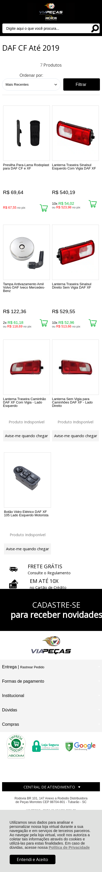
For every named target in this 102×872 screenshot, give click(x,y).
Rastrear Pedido (32, 667)
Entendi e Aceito (32, 859)
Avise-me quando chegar (26, 435)
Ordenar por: (31, 75)
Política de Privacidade (69, 847)
